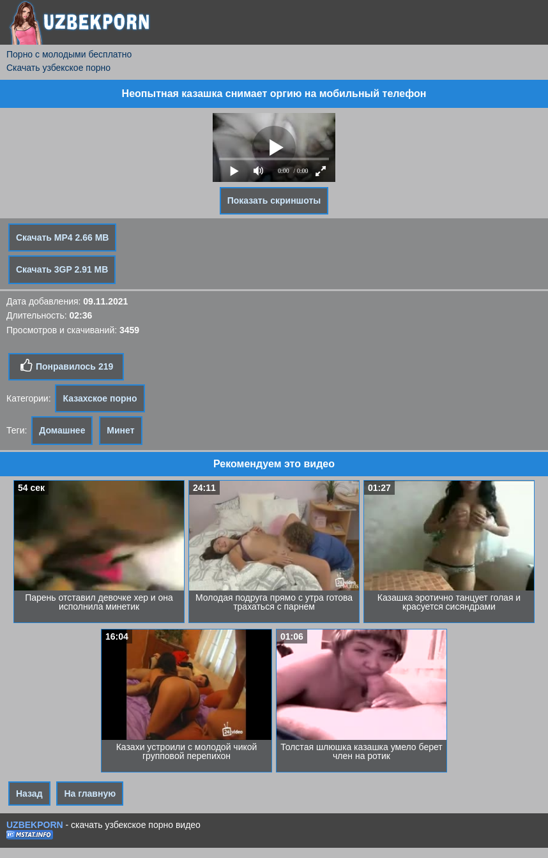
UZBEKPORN (34, 825)
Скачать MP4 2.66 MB (62, 237)
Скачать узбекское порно (58, 68)
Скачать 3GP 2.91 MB (62, 269)
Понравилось (66, 366)
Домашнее (62, 430)
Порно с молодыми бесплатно (69, 54)
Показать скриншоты (274, 200)
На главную (90, 793)
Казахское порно (100, 398)
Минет (120, 430)
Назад (29, 793)
